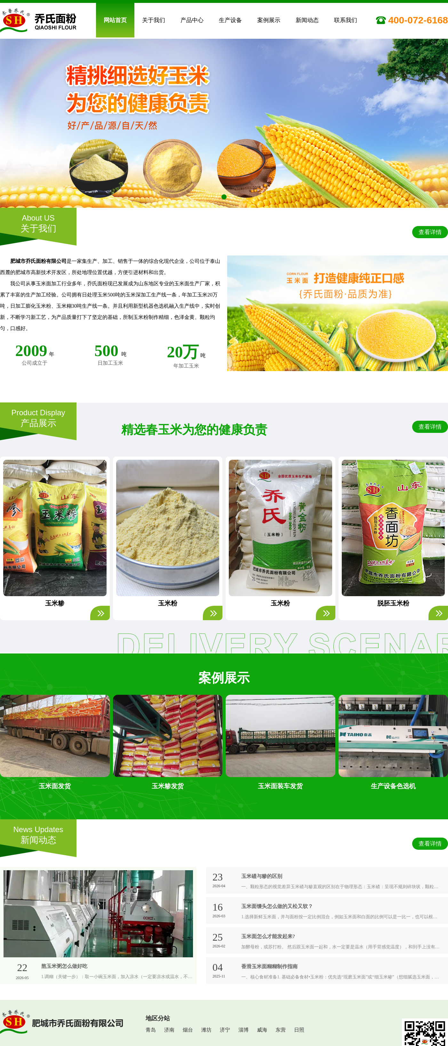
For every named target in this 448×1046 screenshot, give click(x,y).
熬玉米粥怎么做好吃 (64, 965)
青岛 (151, 1029)
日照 (299, 1029)
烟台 (188, 1029)
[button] (216, 195)
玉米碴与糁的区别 (261, 875)
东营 (281, 1029)
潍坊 (206, 1029)
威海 (262, 1029)
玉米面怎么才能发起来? (268, 935)
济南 (169, 1029)
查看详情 (430, 231)
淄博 (243, 1029)
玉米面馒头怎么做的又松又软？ (277, 905)
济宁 (225, 1029)
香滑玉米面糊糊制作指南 (269, 966)
